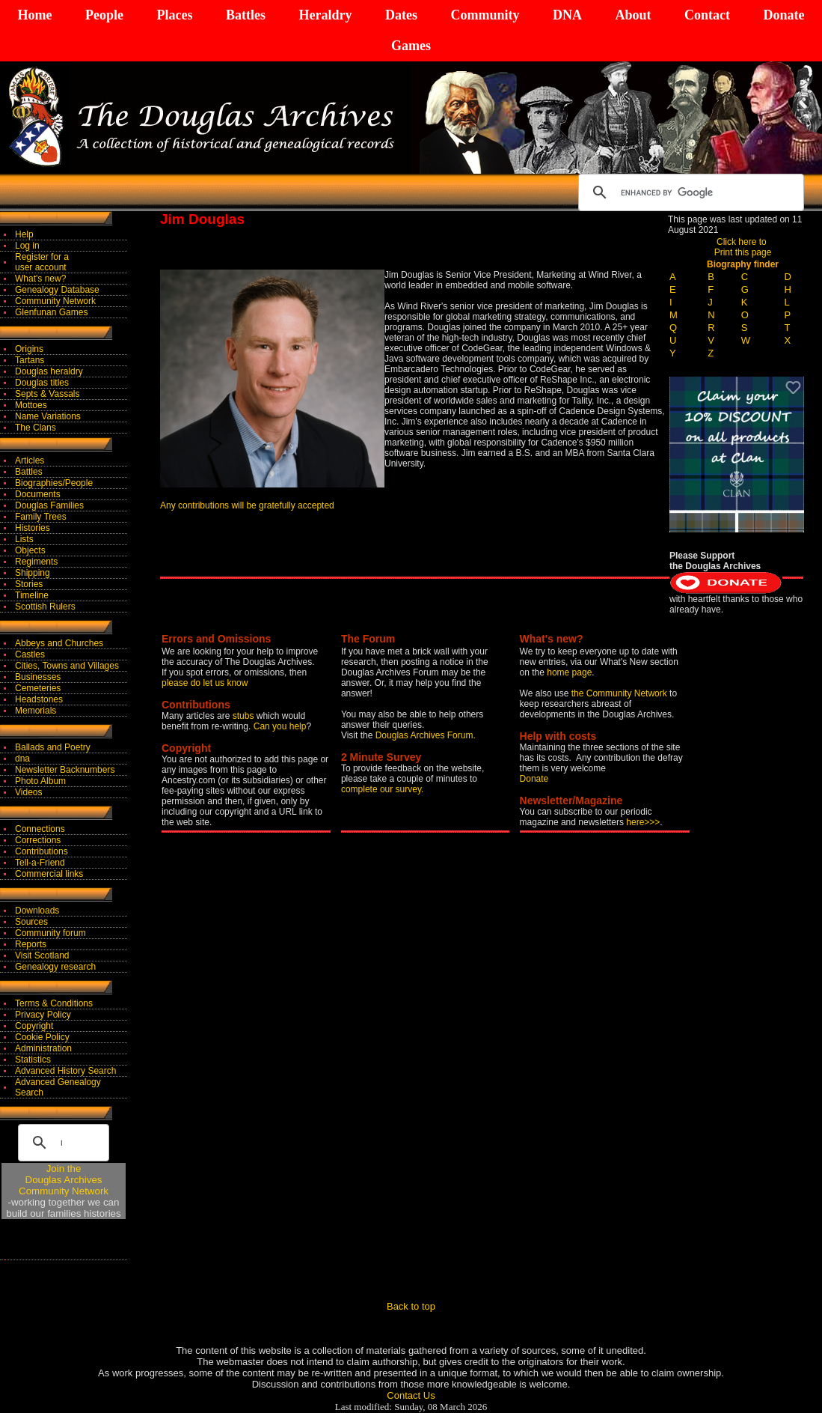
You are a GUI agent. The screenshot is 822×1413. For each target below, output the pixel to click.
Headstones (39, 699)
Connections (40, 829)
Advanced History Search (65, 1071)
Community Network (55, 301)
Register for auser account (42, 262)
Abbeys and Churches (59, 643)
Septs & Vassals (47, 394)
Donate (783, 14)
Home (35, 14)
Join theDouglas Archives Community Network (63, 1180)
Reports (30, 944)
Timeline (32, 595)
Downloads (37, 910)
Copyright (34, 1026)
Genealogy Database (57, 290)
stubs (245, 716)
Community (484, 14)
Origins (29, 349)
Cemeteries (38, 688)
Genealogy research (55, 966)
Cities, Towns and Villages (67, 665)
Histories (32, 528)
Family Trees (41, 516)
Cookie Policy (42, 1037)
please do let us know (205, 683)
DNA (567, 14)
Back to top (411, 1306)
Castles (30, 654)
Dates (401, 14)
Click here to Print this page (743, 247)
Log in (27, 245)
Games (411, 45)
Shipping (32, 573)
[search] (689, 192)
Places (174, 14)
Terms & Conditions (54, 1003)
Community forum (50, 933)
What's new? (40, 278)
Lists (24, 539)
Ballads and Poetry (53, 747)
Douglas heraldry (49, 371)
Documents (38, 494)
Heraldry (325, 14)
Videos (28, 792)
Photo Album (40, 781)
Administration (43, 1048)
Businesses (38, 677)
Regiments (36, 561)
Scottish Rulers (45, 606)
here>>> (643, 822)
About (633, 14)
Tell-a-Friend (40, 862)
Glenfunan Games (51, 312)
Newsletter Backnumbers (64, 770)
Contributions (41, 851)
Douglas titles (42, 382)
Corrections (38, 840)
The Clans (35, 427)
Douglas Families (49, 505)
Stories (29, 584)
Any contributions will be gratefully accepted (247, 505)
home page (569, 672)
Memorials (35, 710)
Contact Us (411, 1395)
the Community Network (620, 693)
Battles (246, 14)
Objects (30, 550)
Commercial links (49, 874)
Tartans (29, 360)
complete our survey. (382, 789)
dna (22, 758)
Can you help (280, 726)
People (104, 14)
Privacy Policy (43, 1014)
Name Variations (48, 416)
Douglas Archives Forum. (425, 735)
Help (24, 234)
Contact (707, 14)
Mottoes (31, 405)
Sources (31, 922)
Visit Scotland (42, 955)
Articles (29, 460)
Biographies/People (54, 483)
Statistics (33, 1059)
